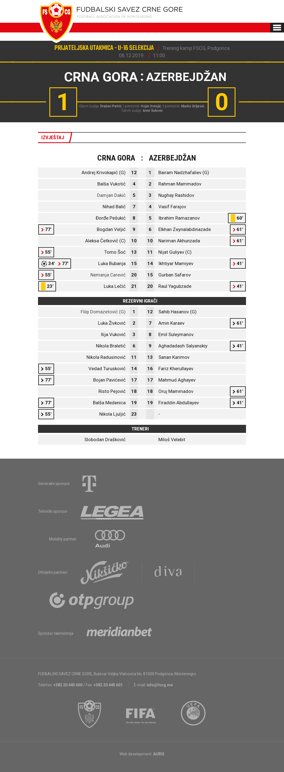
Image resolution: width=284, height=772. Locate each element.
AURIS (158, 754)
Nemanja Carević (108, 275)
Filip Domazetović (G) (103, 311)
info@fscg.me (160, 685)
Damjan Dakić (111, 195)
